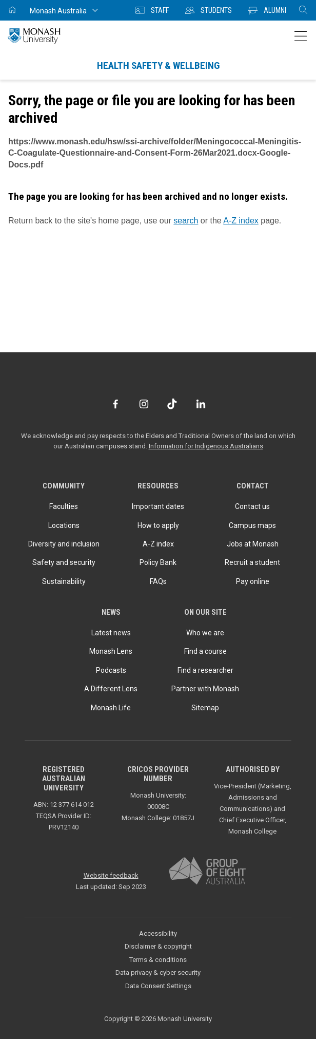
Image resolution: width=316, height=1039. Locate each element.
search (185, 220)
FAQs (158, 581)
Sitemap (205, 708)
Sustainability (64, 581)
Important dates (158, 506)
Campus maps (252, 525)
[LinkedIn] (201, 404)
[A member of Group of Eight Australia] (207, 871)
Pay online (252, 581)
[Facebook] (115, 404)
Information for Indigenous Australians (206, 446)
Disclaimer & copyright (158, 946)
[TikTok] (172, 404)
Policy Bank (158, 562)
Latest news (111, 633)
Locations (64, 525)
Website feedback (111, 875)
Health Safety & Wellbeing (158, 65)
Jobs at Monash (253, 544)
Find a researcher (205, 670)
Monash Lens (110, 651)
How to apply (158, 525)
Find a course (205, 651)
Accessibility (158, 933)
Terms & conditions (158, 960)
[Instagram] (144, 404)
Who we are (205, 633)
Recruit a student (252, 562)
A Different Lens (110, 689)
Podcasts (111, 670)
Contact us (252, 506)
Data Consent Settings (158, 986)
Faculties (63, 506)
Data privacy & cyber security (158, 972)
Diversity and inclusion (64, 544)
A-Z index (240, 220)
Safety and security (63, 562)
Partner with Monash (205, 689)
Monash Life (111, 708)
